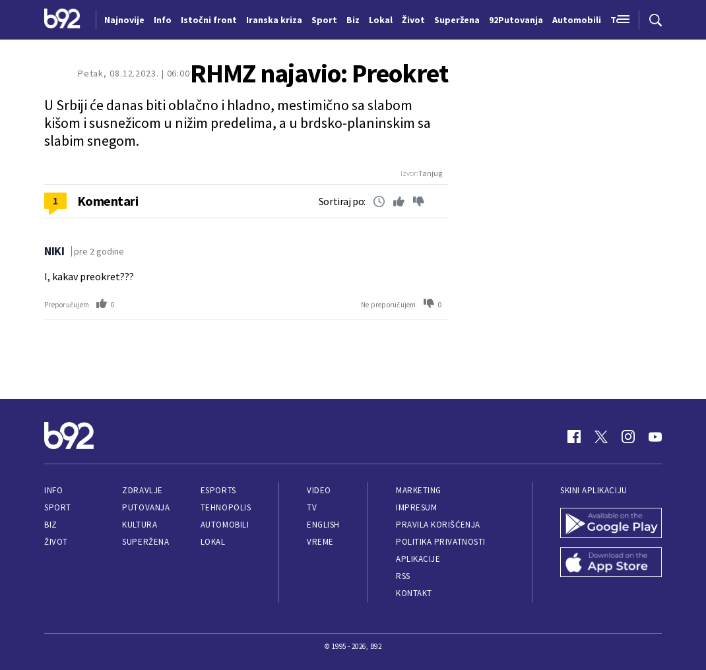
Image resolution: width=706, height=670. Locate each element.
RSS (403, 576)
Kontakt (414, 593)
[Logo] (62, 20)
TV (312, 507)
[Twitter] (601, 436)
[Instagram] (628, 436)
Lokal (213, 541)
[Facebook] (574, 436)
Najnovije (124, 20)
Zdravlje (142, 490)
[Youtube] (655, 436)
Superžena (145, 541)
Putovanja (146, 507)
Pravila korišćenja (438, 524)
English (323, 524)
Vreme (320, 541)
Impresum (416, 507)
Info (53, 490)
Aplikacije (418, 558)
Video (319, 490)
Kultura (139, 524)
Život (56, 541)
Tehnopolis (226, 507)
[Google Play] (611, 524)
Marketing (418, 490)
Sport (57, 507)
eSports (218, 490)
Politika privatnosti (441, 541)
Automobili (225, 524)
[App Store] (611, 563)
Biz (50, 524)
